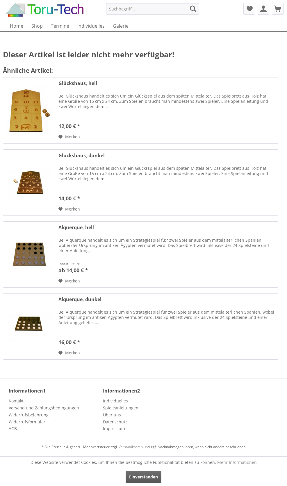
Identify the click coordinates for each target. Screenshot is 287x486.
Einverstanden (143, 477)
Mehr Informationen (237, 462)
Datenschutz (115, 422)
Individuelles (115, 401)
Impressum (114, 428)
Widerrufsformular (27, 422)
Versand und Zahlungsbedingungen (44, 408)
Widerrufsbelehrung (29, 415)
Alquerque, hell (76, 228)
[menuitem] (152, 9)
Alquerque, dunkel (79, 299)
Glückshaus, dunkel (81, 156)
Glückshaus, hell (77, 83)
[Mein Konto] (263, 9)
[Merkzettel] (249, 9)
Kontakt (16, 401)
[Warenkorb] (278, 9)
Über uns (112, 415)
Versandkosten (131, 446)
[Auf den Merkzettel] (69, 136)
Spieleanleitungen (120, 408)
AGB (13, 428)
